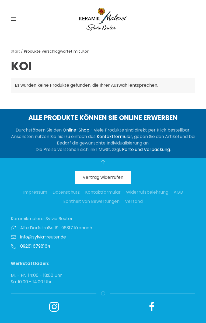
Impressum (35, 192)
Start (15, 51)
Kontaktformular (114, 136)
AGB (178, 192)
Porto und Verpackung (146, 149)
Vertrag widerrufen (103, 177)
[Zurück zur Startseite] (103, 19)
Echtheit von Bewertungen (91, 201)
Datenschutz (66, 192)
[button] (13, 19)
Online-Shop (76, 130)
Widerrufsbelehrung (147, 192)
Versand (134, 201)
